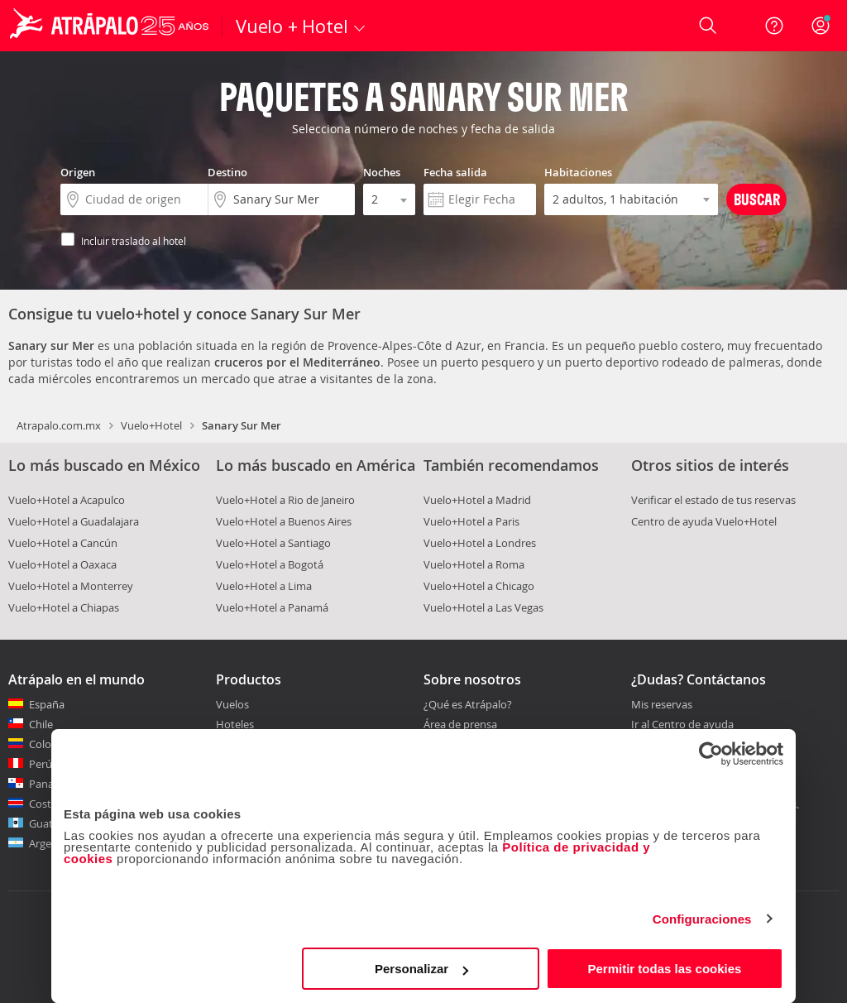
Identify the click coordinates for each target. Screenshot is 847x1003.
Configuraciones (702, 919)
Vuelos (232, 704)
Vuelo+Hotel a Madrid (477, 499)
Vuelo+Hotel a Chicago (479, 585)
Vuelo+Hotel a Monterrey (70, 585)
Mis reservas (661, 705)
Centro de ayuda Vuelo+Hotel (704, 521)
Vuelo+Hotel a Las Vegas (483, 607)
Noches (381, 172)
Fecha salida (455, 172)
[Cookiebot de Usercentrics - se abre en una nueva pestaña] (711, 753)
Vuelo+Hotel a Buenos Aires (284, 521)
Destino (227, 172)
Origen (77, 172)
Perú (40, 763)
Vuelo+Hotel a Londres (480, 542)
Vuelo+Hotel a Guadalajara (73, 521)
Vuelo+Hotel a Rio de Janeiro (285, 499)
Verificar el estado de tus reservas (713, 499)
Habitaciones (578, 172)
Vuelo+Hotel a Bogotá (269, 564)
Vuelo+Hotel (151, 425)
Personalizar (421, 969)
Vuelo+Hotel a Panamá (272, 607)
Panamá (49, 783)
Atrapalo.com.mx (59, 425)
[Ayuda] (774, 26)
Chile (41, 724)
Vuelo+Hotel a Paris (471, 521)
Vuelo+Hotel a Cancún (62, 542)
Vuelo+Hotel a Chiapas (63, 607)
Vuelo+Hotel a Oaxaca (62, 564)
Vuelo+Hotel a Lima (264, 585)
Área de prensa (460, 724)
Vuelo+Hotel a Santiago (273, 542)
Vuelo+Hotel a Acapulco (66, 499)
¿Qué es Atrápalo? (468, 704)
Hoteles (235, 724)
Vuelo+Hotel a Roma (474, 564)
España (47, 704)
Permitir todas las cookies (664, 969)
